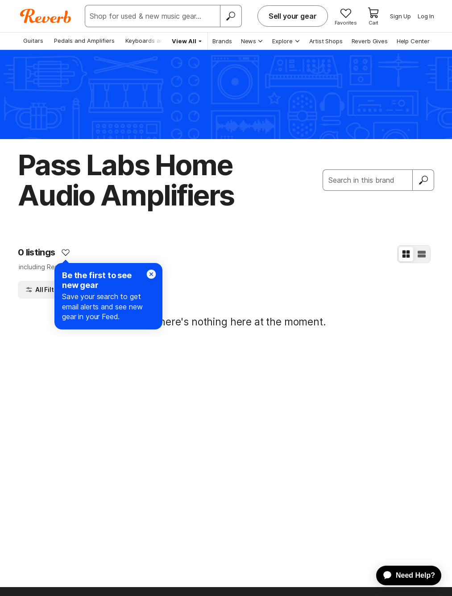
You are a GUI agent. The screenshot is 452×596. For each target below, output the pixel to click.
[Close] (151, 274)
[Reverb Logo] (45, 16)
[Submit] (423, 180)
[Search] (230, 16)
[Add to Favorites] (65, 252)
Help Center (413, 41)
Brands (222, 41)
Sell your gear (293, 16)
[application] (404, 575)
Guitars (33, 40)
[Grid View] (406, 254)
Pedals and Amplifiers (84, 40)
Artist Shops (326, 41)
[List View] (422, 254)
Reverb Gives (370, 41)
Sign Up (400, 16)
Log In (426, 16)
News (252, 41)
